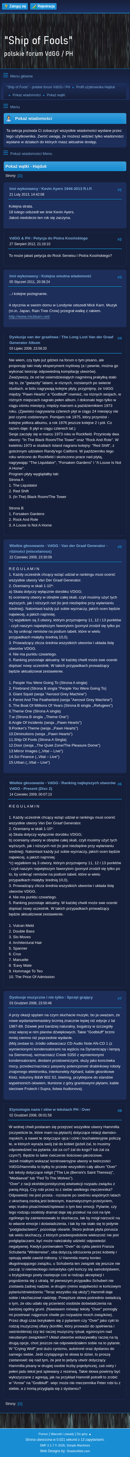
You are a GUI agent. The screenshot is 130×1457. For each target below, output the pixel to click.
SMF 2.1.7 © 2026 (52, 1445)
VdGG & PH (19, 238)
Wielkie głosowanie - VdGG (33, 546)
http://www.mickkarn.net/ (29, 316)
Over (86, 1109)
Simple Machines (78, 1445)
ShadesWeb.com (78, 1451)
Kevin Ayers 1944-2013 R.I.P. (67, 189)
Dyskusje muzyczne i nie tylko (36, 997)
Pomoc (43, 1434)
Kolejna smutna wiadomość (67, 276)
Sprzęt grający (80, 997)
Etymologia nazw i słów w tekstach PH (44, 1109)
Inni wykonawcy (23, 189)
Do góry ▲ (84, 1434)
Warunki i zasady (62, 1434)
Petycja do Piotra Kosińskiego (60, 238)
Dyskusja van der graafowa (33, 337)
